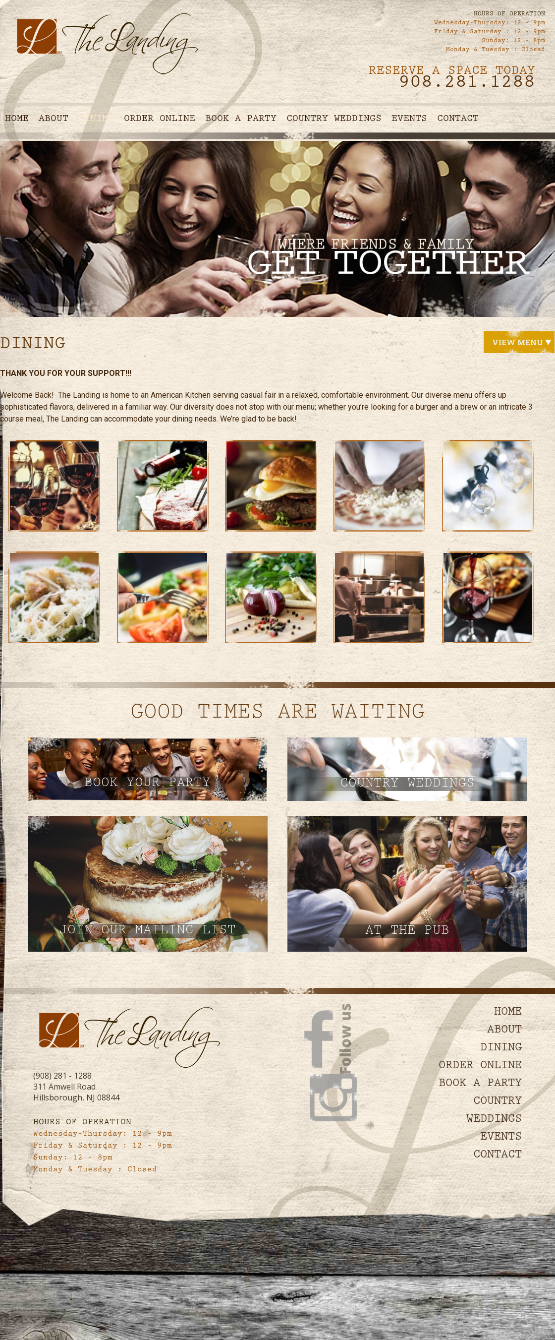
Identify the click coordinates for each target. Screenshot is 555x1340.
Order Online (159, 119)
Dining (96, 119)
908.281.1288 (466, 83)
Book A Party (241, 119)
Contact (458, 119)
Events (409, 119)
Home (17, 119)
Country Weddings (334, 119)
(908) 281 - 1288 (62, 1075)
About (53, 119)
